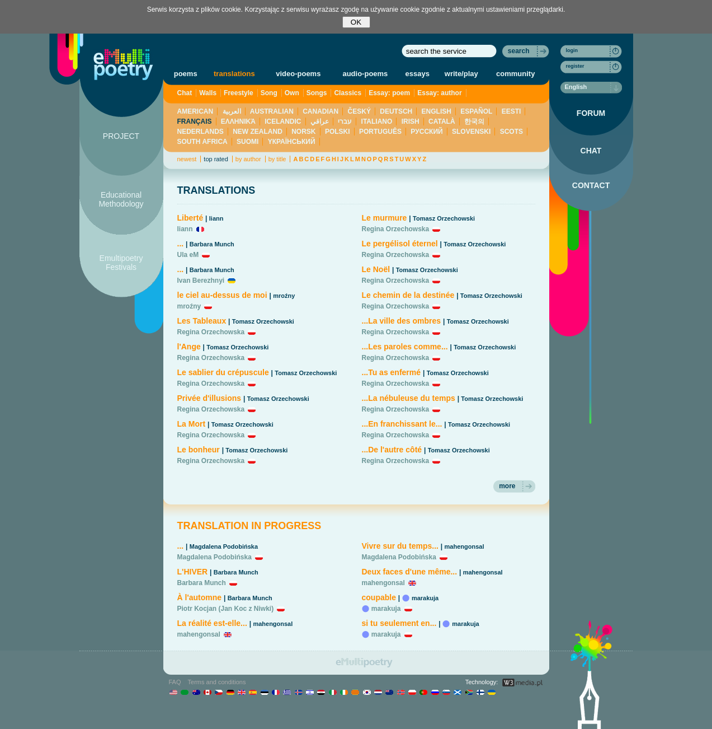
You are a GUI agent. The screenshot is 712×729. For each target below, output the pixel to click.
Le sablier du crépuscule (223, 372)
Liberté (190, 217)
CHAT (591, 150)
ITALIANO (377, 121)
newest (187, 159)
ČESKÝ (359, 111)
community (515, 73)
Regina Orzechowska (211, 332)
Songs (317, 93)
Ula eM (188, 255)
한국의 (474, 121)
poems (185, 73)
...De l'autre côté (392, 449)
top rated (216, 159)
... (180, 243)
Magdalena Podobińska (224, 546)
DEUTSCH (396, 111)
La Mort (191, 423)
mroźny (284, 295)
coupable (379, 597)
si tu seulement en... (399, 623)
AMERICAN (195, 111)
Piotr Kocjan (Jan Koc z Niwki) (225, 609)
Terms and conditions (217, 682)
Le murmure (384, 217)
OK (356, 22)
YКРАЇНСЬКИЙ (291, 142)
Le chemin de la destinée (408, 295)
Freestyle (238, 93)
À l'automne (199, 597)
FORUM (591, 113)
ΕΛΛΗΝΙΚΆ (238, 121)
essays (417, 73)
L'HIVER (192, 571)
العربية (232, 111)
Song (269, 93)
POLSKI (337, 131)
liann (216, 218)
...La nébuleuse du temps (408, 398)
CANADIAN (320, 111)
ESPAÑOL (476, 111)
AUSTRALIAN (272, 111)
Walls (207, 93)
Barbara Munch (212, 244)
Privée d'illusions (209, 398)
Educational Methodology (120, 199)
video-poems (298, 73)
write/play (461, 73)
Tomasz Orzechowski (263, 321)
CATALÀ (441, 121)
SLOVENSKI (471, 131)
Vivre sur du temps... (400, 545)
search (519, 51)
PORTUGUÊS (380, 131)
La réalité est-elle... (212, 623)
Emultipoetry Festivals (121, 263)
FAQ (175, 682)
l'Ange (189, 346)
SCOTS (511, 131)
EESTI (511, 111)
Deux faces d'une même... (410, 571)
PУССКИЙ (426, 131)
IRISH (410, 121)
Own (292, 93)
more (507, 486)
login (572, 50)
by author (248, 159)
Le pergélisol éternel (400, 243)
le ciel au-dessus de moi (222, 295)
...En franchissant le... (402, 423)
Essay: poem (389, 93)
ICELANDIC (283, 121)
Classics (347, 93)
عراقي (319, 121)
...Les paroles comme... (405, 346)
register (575, 66)
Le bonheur (198, 449)
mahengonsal (273, 623)
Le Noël (376, 269)
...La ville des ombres (401, 320)
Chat (184, 93)
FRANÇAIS (194, 121)
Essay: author (439, 93)
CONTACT (591, 185)
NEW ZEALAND (257, 131)
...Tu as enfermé (392, 372)
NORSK (303, 131)
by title (277, 159)
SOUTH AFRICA (202, 142)
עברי (345, 121)
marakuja (425, 598)
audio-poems (365, 73)
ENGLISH (436, 111)
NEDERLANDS (200, 131)
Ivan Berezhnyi (201, 280)
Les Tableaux (202, 320)
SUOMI (247, 142)
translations (234, 73)
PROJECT (121, 136)
